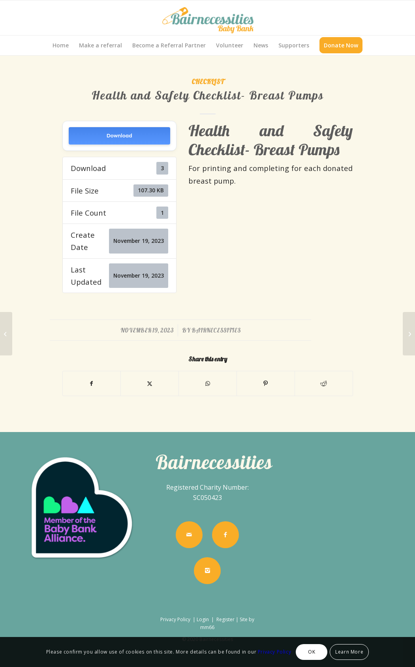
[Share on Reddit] (324, 383)
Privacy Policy (176, 619)
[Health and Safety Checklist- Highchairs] (409, 333)
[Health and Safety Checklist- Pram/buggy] (6, 333)
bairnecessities (216, 330)
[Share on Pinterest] (266, 383)
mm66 (207, 627)
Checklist (208, 81)
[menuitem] (60, 45)
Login (203, 619)
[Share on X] (149, 383)
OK (311, 651)
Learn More (349, 651)
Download (119, 135)
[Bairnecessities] (207, 17)
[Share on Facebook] (92, 383)
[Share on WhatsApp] (208, 383)
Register (225, 619)
